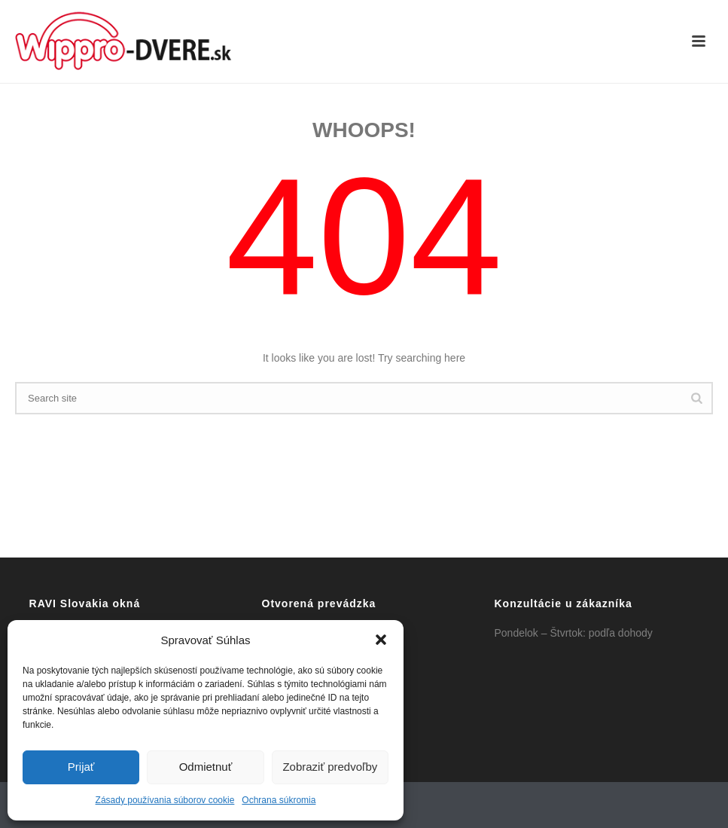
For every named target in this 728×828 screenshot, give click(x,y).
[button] (380, 639)
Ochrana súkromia (278, 800)
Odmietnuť (206, 766)
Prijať (81, 766)
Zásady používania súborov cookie (165, 800)
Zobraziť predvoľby (329, 766)
